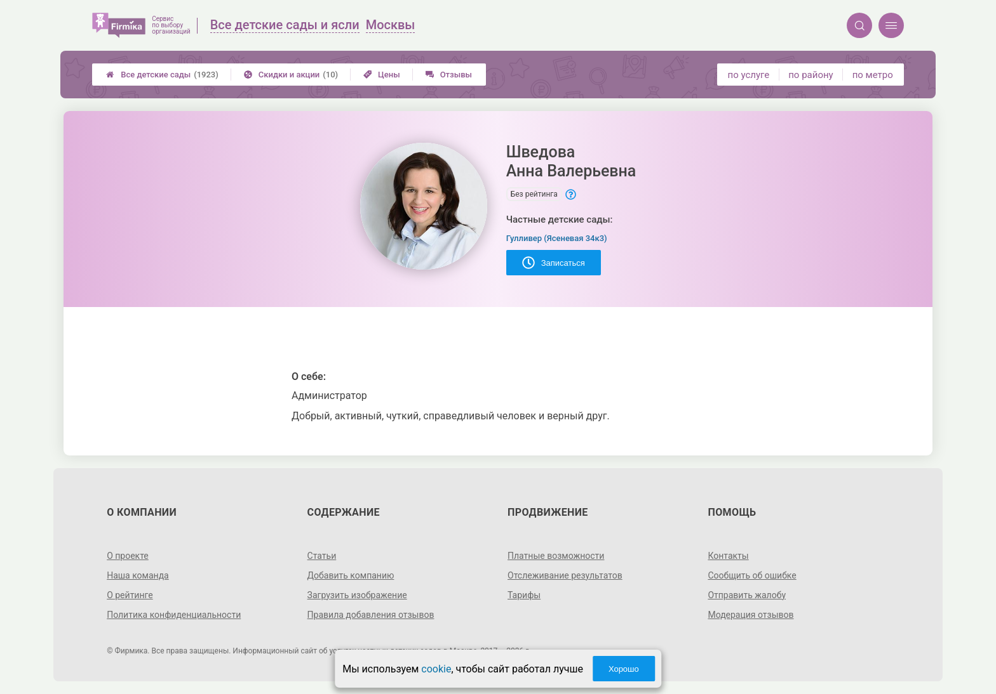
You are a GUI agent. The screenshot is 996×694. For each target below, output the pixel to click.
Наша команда (138, 575)
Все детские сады (162, 74)
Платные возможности (556, 556)
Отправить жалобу (747, 595)
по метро (872, 75)
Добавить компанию (350, 575)
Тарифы (524, 595)
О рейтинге (130, 595)
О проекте (128, 556)
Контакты (728, 556)
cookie (436, 669)
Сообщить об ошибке (752, 575)
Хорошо (624, 669)
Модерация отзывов (750, 615)
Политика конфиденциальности (174, 615)
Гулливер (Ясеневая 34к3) (556, 238)
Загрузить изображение (357, 595)
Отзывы (449, 74)
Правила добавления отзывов (370, 615)
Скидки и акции (291, 74)
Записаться (553, 262)
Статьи (322, 556)
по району (810, 75)
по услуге (749, 75)
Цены (381, 74)
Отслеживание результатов (565, 575)
